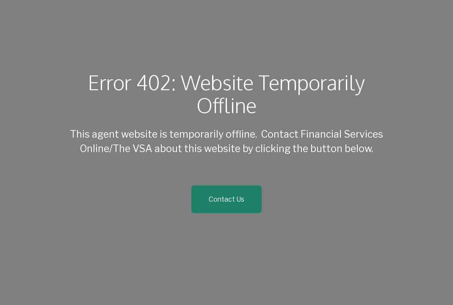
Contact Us (226, 199)
